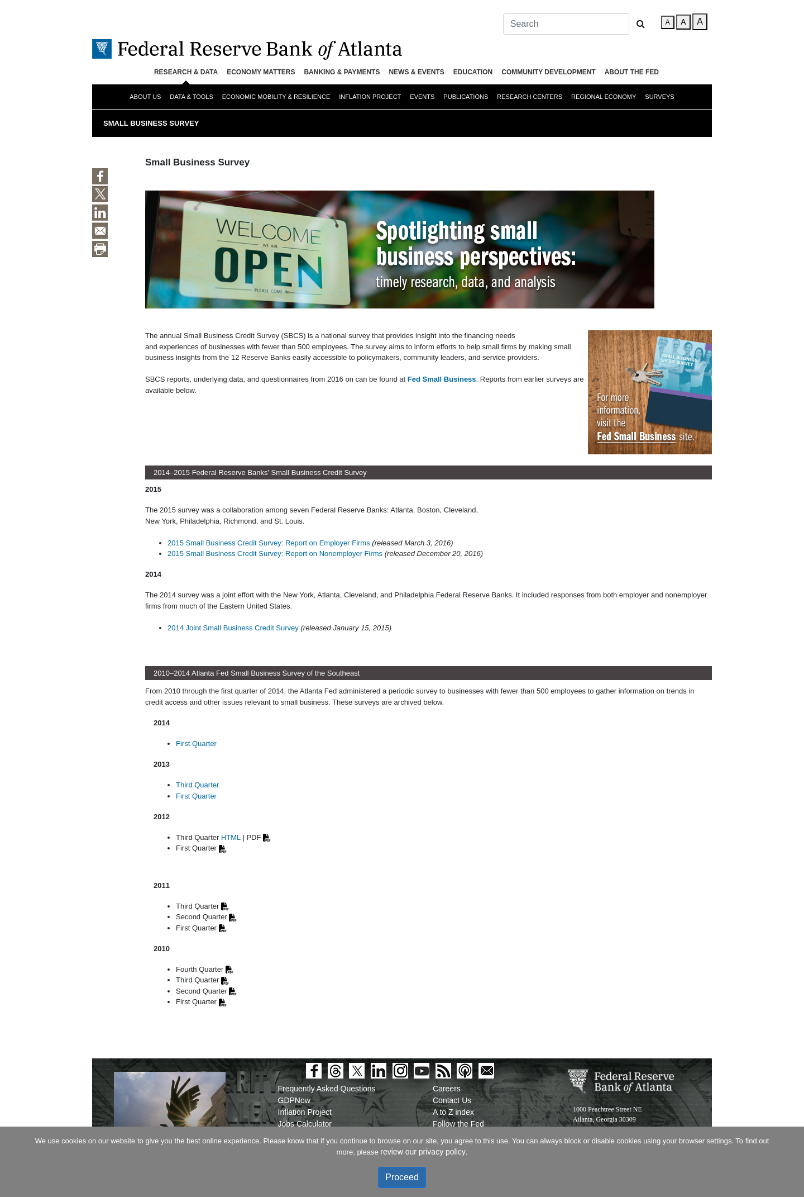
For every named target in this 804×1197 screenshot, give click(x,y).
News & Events (416, 72)
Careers (447, 1088)
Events (422, 96)
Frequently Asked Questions (327, 1088)
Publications (465, 96)
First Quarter (196, 743)
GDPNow (294, 1100)
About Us (145, 96)
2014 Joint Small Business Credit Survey (233, 628)
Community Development (548, 72)
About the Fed (632, 72)
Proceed (402, 1177)
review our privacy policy (423, 1151)
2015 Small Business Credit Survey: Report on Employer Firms (269, 543)
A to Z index (453, 1112)
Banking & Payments (342, 72)
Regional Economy (603, 96)
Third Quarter (197, 785)
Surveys (659, 96)
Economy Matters (261, 72)
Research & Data (186, 72)
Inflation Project (370, 96)
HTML (231, 837)
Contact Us (452, 1100)
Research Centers (529, 96)
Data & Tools (191, 96)
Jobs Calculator (305, 1123)
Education (472, 72)
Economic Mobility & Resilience (276, 96)
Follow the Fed (458, 1123)
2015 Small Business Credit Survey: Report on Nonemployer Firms (275, 553)
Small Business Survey (151, 123)
